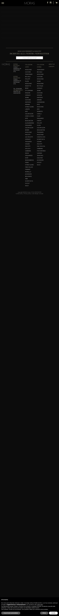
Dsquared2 (28, 573)
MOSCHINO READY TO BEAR (28, 504)
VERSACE (27, 557)
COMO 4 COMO (29, 534)
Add (26, 529)
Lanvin (27, 527)
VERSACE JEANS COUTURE (28, 516)
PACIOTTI (27, 552)
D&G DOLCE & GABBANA (41, 565)
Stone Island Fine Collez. (29, 584)
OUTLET (39, 580)
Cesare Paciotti (27, 563)
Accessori (28, 592)
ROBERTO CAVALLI (40, 531)
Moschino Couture (28, 489)
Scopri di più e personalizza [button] (11, 613)
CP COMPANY (29, 508)
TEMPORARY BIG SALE (28, 493)
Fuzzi (38, 534)
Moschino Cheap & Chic (41, 554)
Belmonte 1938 (28, 596)
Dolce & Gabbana (28, 568)
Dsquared (28, 543)
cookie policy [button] (40, 604)
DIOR (26, 576)
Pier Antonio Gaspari (41, 570)
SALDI (38, 583)
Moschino (28, 550)
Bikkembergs (29, 578)
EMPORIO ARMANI (28, 521)
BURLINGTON (29, 539)
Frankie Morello (28, 589)
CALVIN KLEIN (29, 532)
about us (52, 482)
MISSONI (27, 511)
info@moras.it (18, 508)
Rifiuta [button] (44, 613)
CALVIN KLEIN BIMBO (29, 547)
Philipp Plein (39, 542)
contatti (51, 484)
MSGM (27, 571)
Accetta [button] (53, 613)
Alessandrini (29, 541)
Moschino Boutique (40, 503)
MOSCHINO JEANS (40, 498)
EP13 (26, 536)
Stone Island (29, 525)
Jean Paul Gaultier (40, 575)
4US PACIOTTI (29, 555)
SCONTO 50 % (41, 557)
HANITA (39, 539)
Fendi (27, 580)
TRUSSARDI (28, 559)
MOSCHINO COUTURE (40, 493)
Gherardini (41, 520)
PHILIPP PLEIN (27, 498)
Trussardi (40, 550)
